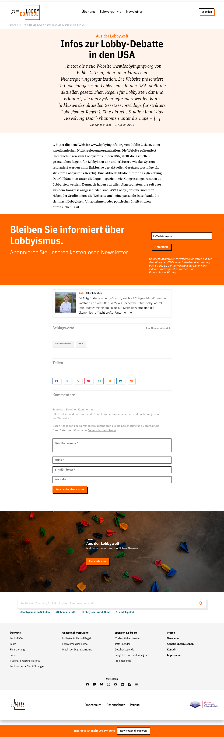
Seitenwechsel (63, 344)
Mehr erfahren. (98, 561)
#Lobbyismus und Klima (96, 612)
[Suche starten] (201, 604)
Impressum (174, 655)
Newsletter (134, 12)
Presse (171, 633)
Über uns (88, 12)
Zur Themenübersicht (159, 328)
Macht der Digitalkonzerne (77, 650)
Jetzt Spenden (123, 644)
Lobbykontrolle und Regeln (77, 638)
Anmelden (161, 247)
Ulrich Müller (103, 125)
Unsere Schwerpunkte (75, 633)
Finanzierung (17, 650)
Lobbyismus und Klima (75, 644)
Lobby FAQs (16, 638)
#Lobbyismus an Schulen (35, 612)
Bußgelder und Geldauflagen (131, 655)
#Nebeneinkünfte (65, 612)
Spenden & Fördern (126, 633)
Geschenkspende (124, 650)
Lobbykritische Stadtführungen (27, 667)
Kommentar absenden (70, 489)
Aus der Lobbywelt (34, 25)
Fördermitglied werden (127, 638)
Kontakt (171, 650)
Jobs (12, 655)
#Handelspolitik (125, 612)
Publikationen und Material (25, 661)
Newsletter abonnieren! (134, 731)
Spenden (206, 12)
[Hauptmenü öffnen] (15, 12)
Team (13, 644)
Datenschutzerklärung (162, 273)
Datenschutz (115, 705)
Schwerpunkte (110, 12)
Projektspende (123, 661)
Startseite (15, 25)
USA (80, 344)
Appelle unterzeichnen (180, 644)
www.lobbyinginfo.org (107, 145)
